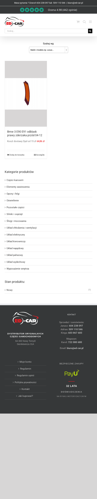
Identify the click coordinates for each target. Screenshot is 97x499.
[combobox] (48, 50)
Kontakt (26, 389)
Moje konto (26, 361)
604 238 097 (43, 3)
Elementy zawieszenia (18, 186)
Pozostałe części (15, 207)
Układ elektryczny (16, 234)
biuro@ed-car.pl (75, 3)
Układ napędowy (15, 248)
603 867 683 (75, 332)
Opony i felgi (13, 193)
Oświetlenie (13, 200)
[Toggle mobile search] (84, 21)
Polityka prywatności (25, 382)
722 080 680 (74, 342)
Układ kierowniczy (16, 241)
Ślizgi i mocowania (16, 221)
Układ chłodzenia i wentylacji (22, 227)
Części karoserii (15, 180)
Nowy (9, 290)
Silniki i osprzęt (15, 214)
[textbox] (48, 50)
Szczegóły (40, 155)
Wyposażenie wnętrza (18, 268)
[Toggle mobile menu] (90, 21)
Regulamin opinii (25, 375)
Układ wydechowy (16, 262)
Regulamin (25, 368)
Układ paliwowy (15, 255)
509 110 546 (59, 3)
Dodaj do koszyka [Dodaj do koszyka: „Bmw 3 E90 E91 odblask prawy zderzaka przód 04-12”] (16, 155)
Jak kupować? (25, 396)
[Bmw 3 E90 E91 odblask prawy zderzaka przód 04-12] (26, 94)
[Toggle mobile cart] (78, 21)
